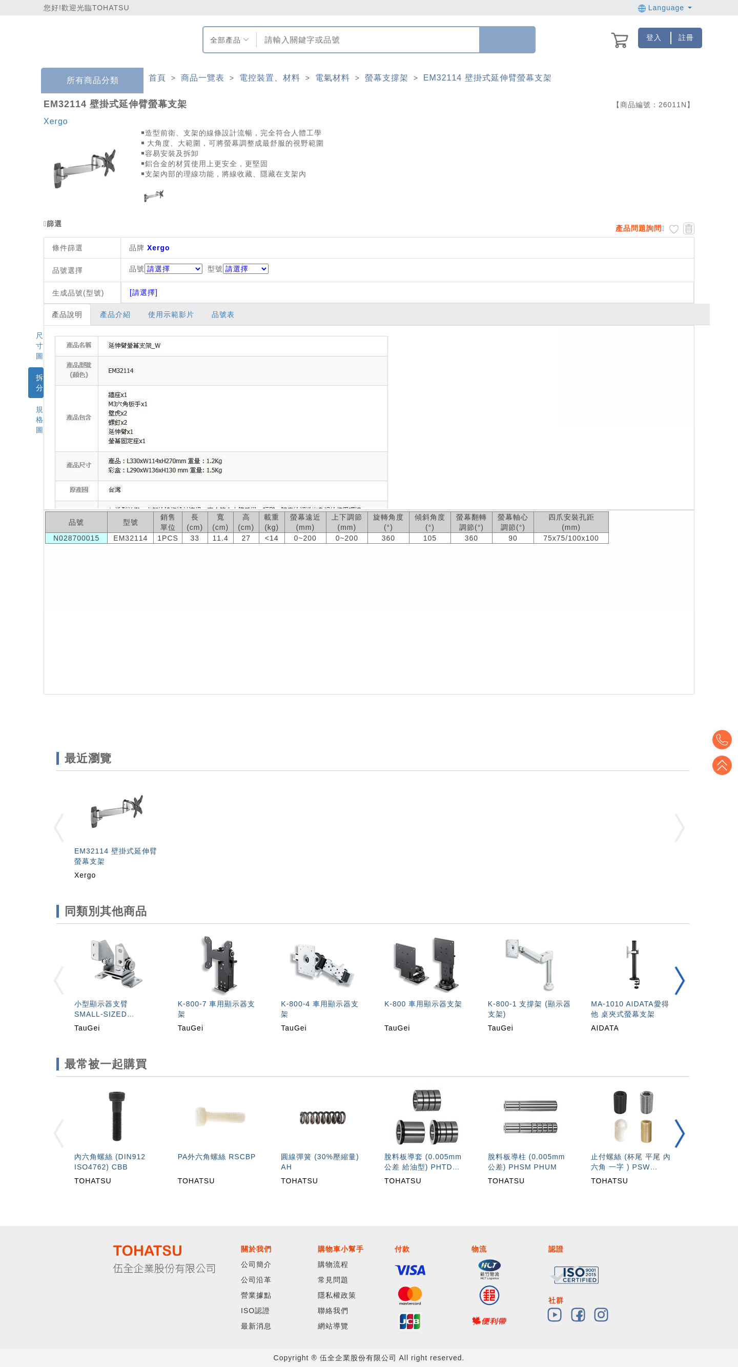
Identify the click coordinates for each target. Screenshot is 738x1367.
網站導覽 (333, 1326)
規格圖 (40, 419)
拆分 (40, 382)
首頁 (157, 77)
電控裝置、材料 (269, 77)
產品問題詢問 (639, 228)
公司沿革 (256, 1280)
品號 (165, 269)
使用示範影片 (171, 314)
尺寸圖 (40, 345)
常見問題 (333, 1280)
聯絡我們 (333, 1310)
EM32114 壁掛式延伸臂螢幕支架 (487, 77)
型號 (238, 269)
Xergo (56, 121)
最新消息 (256, 1326)
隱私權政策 (337, 1295)
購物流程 (333, 1264)
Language (665, 8)
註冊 (686, 37)
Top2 (722, 739)
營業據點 (256, 1295)
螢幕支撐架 (386, 77)
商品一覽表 (202, 77)
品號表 (223, 314)
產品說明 (67, 314)
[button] (679, 980)
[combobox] (366, 39)
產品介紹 (115, 314)
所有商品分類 (85, 80)
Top (722, 765)
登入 (654, 37)
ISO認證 (255, 1310)
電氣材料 (332, 77)
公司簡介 (256, 1264)
